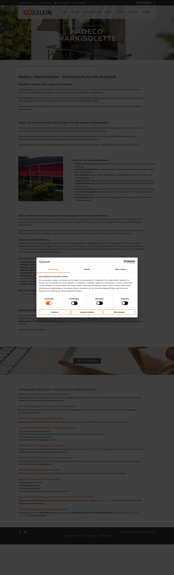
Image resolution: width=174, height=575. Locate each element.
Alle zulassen (119, 312)
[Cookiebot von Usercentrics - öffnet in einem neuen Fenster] (125, 261)
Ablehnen (54, 312)
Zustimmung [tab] (53, 269)
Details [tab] (87, 269)
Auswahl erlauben (87, 312)
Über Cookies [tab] (120, 269)
